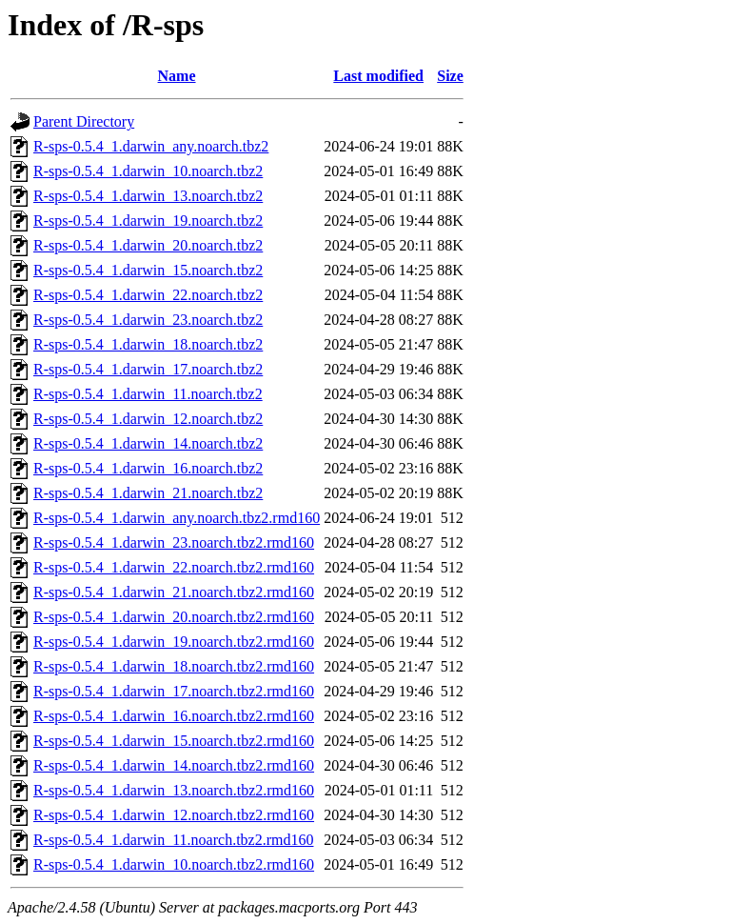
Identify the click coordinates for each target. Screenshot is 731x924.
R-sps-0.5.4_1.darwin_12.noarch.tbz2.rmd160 (173, 815)
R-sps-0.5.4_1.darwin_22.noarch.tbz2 (148, 295)
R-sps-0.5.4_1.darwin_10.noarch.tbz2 (148, 171)
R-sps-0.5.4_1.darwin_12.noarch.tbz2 (148, 419)
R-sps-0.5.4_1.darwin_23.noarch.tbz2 (148, 319)
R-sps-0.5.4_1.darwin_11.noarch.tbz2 (148, 394)
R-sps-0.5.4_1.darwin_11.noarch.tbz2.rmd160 (173, 840)
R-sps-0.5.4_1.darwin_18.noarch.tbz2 (148, 344)
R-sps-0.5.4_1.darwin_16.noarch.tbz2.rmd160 (173, 716)
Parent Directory (83, 121)
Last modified (378, 76)
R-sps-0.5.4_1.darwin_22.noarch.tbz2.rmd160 (173, 567)
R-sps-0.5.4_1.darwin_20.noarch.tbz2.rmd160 (173, 617)
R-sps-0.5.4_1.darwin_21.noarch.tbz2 (148, 493)
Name (177, 76)
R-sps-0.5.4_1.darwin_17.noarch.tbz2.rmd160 (173, 691)
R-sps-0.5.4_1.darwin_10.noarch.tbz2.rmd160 (173, 864)
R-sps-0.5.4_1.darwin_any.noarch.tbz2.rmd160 (176, 518)
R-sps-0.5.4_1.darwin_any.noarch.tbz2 (150, 146)
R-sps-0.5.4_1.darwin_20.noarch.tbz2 (148, 245)
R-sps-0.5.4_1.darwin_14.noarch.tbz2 (148, 443)
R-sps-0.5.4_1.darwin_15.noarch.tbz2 (148, 270)
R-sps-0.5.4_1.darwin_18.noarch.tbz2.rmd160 (173, 666)
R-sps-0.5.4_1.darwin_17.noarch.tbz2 (148, 369)
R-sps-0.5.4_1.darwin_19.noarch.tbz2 (148, 220)
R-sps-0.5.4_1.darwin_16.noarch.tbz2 (148, 468)
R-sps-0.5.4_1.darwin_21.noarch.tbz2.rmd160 (173, 592)
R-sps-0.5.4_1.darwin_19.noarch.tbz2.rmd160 (173, 641)
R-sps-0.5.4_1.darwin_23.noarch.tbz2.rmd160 (173, 542)
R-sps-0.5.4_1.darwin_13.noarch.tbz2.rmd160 (173, 790)
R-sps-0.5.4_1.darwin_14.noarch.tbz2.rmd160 (173, 765)
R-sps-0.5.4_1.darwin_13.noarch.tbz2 (148, 196)
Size (450, 76)
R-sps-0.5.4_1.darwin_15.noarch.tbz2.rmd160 (173, 741)
